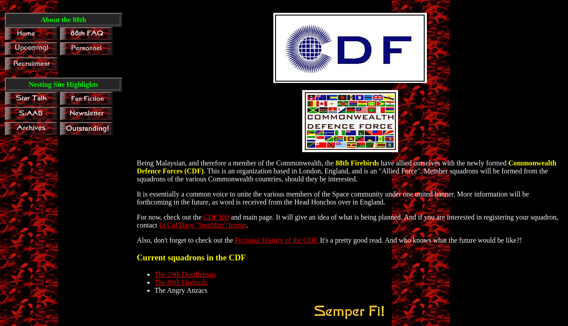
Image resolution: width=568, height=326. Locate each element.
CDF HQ (216, 217)
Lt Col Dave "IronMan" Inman (202, 225)
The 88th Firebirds (180, 282)
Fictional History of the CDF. (277, 240)
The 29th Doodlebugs (185, 274)
